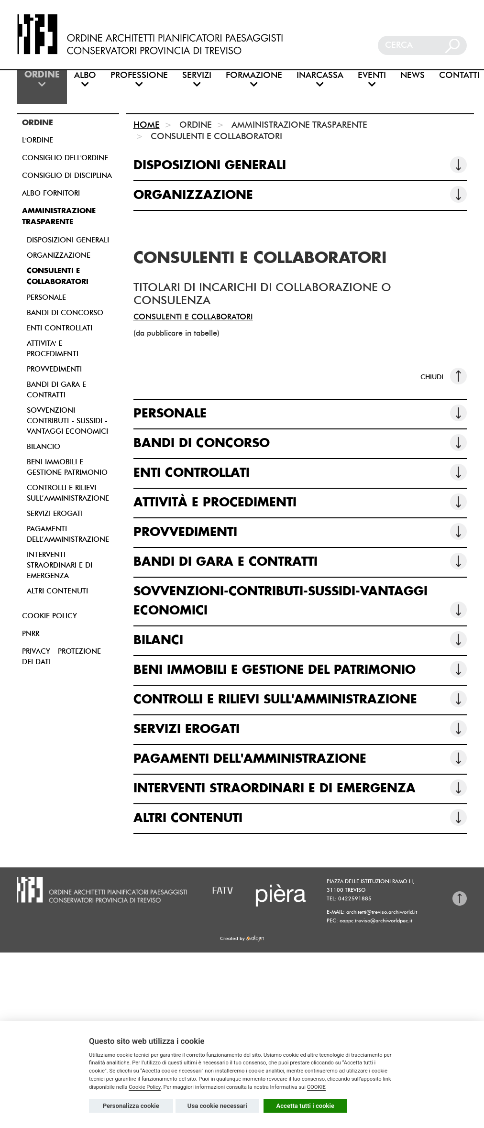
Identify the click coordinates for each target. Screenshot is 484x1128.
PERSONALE (46, 297)
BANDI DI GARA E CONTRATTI (300, 561)
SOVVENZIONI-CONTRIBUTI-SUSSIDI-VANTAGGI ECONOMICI (300, 602)
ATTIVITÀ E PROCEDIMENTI (300, 501)
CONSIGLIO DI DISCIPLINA (67, 175)
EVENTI (372, 79)
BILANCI (300, 639)
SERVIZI (196, 79)
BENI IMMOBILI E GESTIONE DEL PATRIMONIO (300, 669)
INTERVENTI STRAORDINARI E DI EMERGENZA (59, 565)
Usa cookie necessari (217, 1105)
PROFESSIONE (139, 79)
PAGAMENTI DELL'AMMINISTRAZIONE (300, 758)
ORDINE (42, 79)
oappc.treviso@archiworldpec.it (376, 920)
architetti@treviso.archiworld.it (381, 912)
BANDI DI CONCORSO (65, 312)
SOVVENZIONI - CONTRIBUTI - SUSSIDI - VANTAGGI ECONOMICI (67, 421)
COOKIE (316, 1087)
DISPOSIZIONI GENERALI (68, 240)
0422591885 (355, 898)
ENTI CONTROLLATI (59, 328)
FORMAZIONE (254, 79)
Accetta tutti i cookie (305, 1105)
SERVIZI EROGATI (55, 513)
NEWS (412, 75)
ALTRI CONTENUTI (57, 591)
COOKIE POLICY (49, 616)
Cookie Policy (145, 1087)
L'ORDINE (37, 140)
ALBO (85, 79)
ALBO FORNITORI (51, 193)
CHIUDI (443, 376)
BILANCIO (43, 446)
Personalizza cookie (131, 1105)
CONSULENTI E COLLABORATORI (193, 316)
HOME (146, 125)
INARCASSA (320, 79)
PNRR (30, 633)
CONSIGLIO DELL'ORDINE (65, 157)
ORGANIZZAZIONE (58, 255)
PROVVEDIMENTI (54, 369)
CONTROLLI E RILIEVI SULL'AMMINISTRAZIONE (300, 698)
